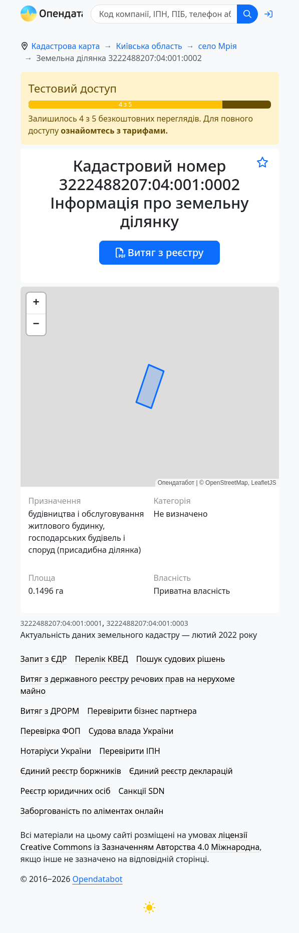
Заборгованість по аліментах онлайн (92, 810)
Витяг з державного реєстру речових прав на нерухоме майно (128, 684)
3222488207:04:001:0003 (147, 623)
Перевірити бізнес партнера (141, 710)
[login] (268, 14)
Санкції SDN (141, 790)
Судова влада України (131, 730)
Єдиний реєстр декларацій (181, 770)
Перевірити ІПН (129, 750)
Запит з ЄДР (44, 658)
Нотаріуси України (56, 750)
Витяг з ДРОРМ (50, 710)
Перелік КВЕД (101, 658)
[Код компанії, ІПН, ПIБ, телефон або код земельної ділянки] (166, 14)
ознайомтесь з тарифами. (114, 130)
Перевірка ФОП (51, 730)
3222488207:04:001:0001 (61, 623)
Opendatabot (98, 878)
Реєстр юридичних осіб (66, 790)
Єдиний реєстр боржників (71, 770)
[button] (36, 303)
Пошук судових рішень (180, 658)
